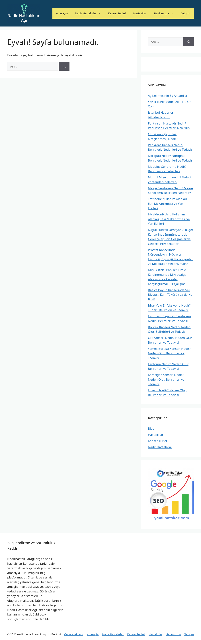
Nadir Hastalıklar (89, 13)
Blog (151, 428)
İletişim (185, 13)
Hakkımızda (165, 13)
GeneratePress (73, 634)
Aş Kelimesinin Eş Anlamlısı (167, 95)
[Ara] (64, 66)
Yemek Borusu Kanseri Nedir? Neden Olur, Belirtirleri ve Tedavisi (169, 353)
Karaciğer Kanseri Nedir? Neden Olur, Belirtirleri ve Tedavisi (166, 379)
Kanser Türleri (117, 13)
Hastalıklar (140, 13)
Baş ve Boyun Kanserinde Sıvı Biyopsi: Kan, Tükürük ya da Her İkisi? (171, 294)
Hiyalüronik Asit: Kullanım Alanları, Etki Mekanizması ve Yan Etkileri (169, 219)
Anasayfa (62, 13)
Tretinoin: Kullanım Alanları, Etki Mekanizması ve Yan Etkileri (168, 203)
